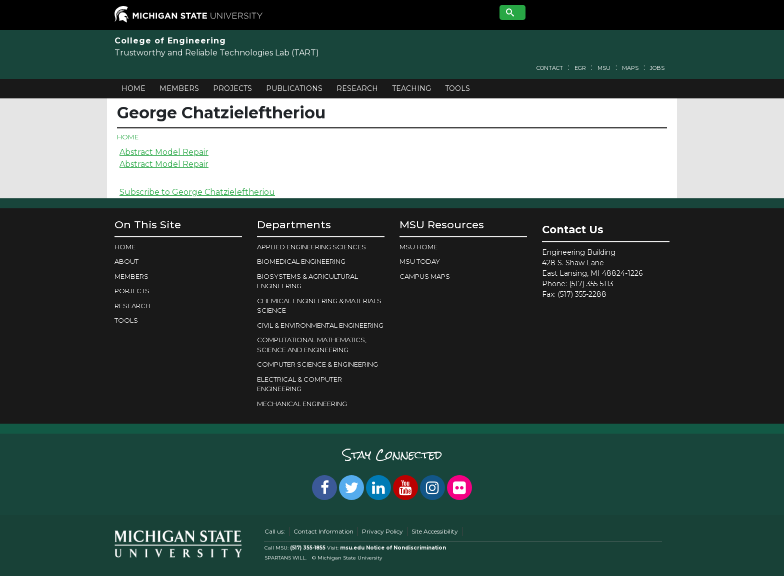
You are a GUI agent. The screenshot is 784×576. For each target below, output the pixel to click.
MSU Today (420, 261)
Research (357, 88)
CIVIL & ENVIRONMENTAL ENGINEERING (320, 325)
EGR (580, 67)
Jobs (657, 67)
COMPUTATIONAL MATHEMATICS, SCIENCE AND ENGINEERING (311, 345)
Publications (294, 88)
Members (179, 88)
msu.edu (352, 548)
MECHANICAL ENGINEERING (302, 404)
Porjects (132, 291)
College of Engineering (170, 40)
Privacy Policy (382, 531)
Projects (232, 88)
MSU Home (419, 247)
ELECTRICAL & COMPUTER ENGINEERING (299, 384)
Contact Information (324, 531)
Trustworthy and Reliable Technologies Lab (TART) (216, 52)
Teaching (411, 88)
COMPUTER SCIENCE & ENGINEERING (317, 364)
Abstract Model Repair (164, 152)
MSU (604, 67)
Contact (549, 67)
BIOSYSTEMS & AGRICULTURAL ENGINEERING (307, 281)
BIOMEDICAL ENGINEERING (301, 261)
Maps (630, 67)
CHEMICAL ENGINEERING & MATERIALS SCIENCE (319, 306)
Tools (457, 88)
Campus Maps (425, 276)
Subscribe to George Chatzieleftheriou (197, 192)
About (126, 261)
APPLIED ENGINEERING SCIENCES (311, 247)
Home (134, 88)
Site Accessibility (435, 531)
